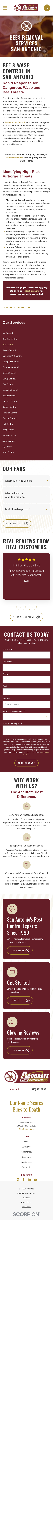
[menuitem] (26, 1197)
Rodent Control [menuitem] (9, 407)
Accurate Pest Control (15, 122)
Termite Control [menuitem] (9, 418)
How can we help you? (12, 723)
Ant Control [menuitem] (8, 333)
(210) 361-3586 (38, 1089)
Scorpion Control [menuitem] (10, 412)
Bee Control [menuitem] (8, 344)
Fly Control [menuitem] (7, 446)
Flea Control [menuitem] (8, 384)
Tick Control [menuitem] (8, 424)
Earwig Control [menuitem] (9, 378)
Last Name (7, 661)
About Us (26, 1146)
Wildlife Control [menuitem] (9, 435)
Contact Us (26, 1167)
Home (26, 1141)
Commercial (26, 1151)
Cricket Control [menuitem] (9, 373)
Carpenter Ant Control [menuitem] (12, 356)
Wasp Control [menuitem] (8, 429)
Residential (26, 1157)
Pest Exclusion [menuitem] (9, 395)
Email (5, 686)
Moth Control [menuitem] (8, 452)
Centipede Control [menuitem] (11, 361)
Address (6, 698)
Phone (5, 674)
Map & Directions (26, 1129)
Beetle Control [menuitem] (9, 350)
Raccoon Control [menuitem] (10, 401)
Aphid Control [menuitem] (9, 441)
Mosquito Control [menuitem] (10, 390)
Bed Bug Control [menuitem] (10, 339)
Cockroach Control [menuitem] (11, 367)
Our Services (26, 1162)
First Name (7, 649)
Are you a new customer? (14, 711)
